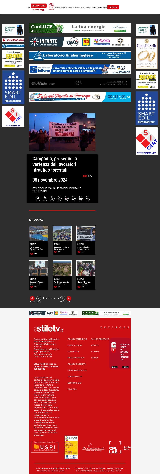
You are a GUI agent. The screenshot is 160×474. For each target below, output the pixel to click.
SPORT (105, 7)
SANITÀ (83, 7)
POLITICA (77, 7)
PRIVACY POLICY (76, 358)
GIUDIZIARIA (64, 7)
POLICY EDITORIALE (77, 339)
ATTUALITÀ (71, 7)
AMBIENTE (99, 7)
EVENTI (94, 7)
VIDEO (113, 7)
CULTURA (88, 7)
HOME (28, 7)
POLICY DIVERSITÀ (77, 364)
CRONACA (57, 7)
